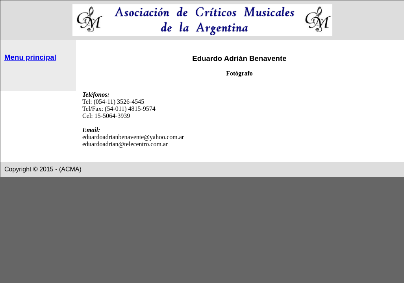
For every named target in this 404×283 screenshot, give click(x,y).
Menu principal (30, 57)
